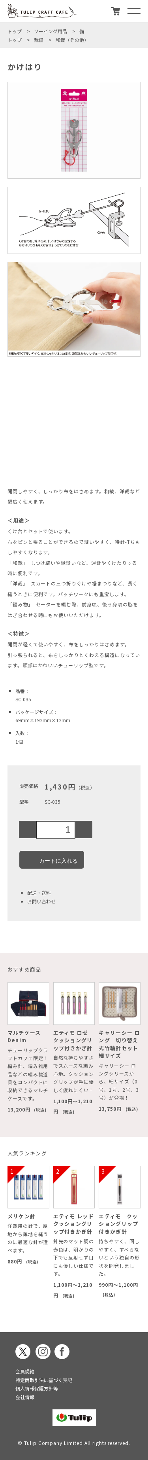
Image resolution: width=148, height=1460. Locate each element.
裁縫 (38, 39)
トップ (14, 31)
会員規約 (24, 1371)
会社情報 (24, 1397)
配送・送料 (39, 892)
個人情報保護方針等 (36, 1388)
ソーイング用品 (50, 31)
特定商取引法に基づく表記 (43, 1380)
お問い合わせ (41, 901)
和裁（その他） (72, 39)
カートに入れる (52, 859)
